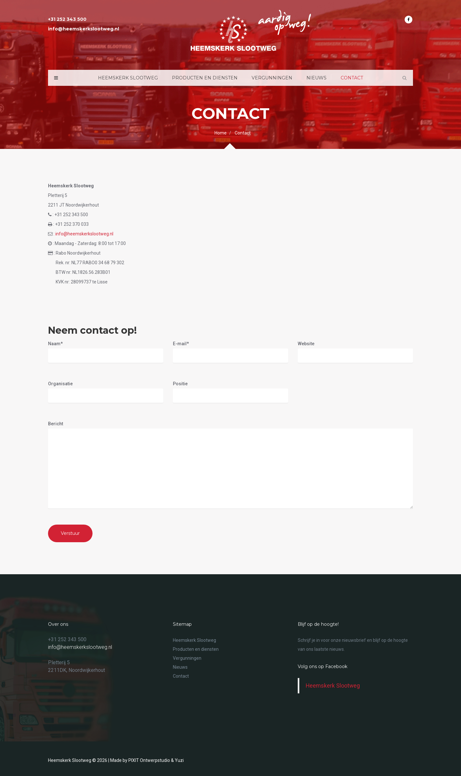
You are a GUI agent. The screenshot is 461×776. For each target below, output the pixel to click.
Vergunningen (272, 78)
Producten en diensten (205, 78)
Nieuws (316, 78)
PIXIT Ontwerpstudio (149, 760)
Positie (180, 383)
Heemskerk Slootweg (128, 78)
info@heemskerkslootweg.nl (84, 233)
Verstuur (70, 533)
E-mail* (181, 343)
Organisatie (60, 383)
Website (306, 343)
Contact (352, 78)
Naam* (55, 343)
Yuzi (179, 760)
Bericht (55, 423)
